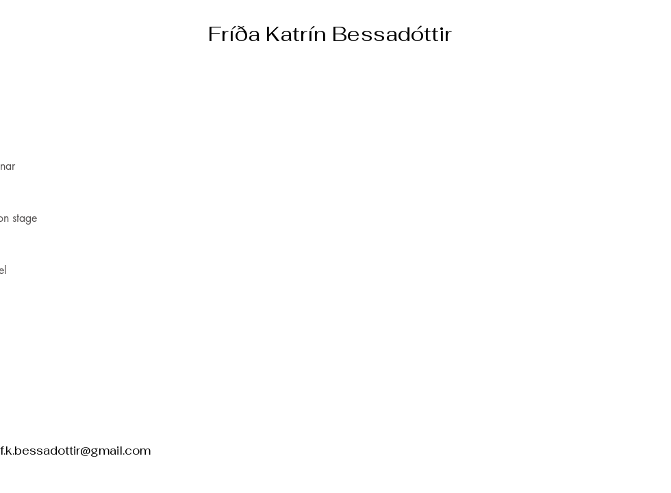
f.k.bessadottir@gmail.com (75, 450)
